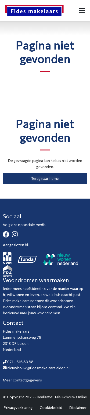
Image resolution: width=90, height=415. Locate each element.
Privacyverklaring (18, 407)
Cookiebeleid (51, 407)
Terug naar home (45, 178)
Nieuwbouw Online (71, 397)
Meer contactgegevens (22, 380)
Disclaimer (78, 407)
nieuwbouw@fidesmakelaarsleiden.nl (38, 367)
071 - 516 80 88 (20, 361)
